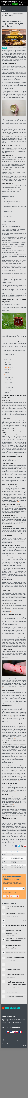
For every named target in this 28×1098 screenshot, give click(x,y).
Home (3, 13)
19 (2, 687)
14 (16, 481)
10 (20, 512)
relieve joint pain (20, 549)
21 (22, 703)
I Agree (15, 4)
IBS (13, 459)
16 (20, 588)
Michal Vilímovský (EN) (16, 851)
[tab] (9, 904)
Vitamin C (6, 374)
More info (21, 4)
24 (25, 771)
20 (4, 687)
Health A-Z (7, 13)
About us (9, 1043)
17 (23, 600)
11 (13, 520)
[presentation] (9, 904)
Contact (24, 1045)
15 (18, 588)
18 (10, 611)
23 (14, 738)
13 (13, 542)
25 (19, 780)
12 (25, 533)
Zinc (5, 384)
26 (13, 804)
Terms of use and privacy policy (19, 1043)
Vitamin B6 (6, 367)
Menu (4, 10)
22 (10, 716)
